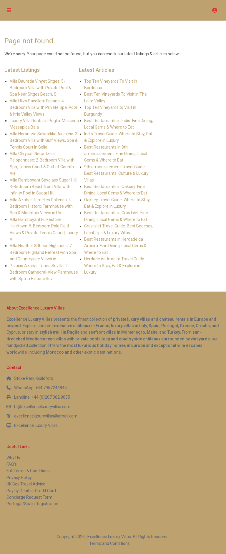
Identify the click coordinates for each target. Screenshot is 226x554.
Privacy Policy (19, 477)
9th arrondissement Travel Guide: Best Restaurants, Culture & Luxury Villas (116, 173)
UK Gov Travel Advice (25, 484)
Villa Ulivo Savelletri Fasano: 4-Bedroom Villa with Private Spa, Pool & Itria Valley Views (43, 108)
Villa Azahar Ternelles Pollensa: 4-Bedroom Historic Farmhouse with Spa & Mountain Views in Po (41, 206)
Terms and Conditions (109, 543)
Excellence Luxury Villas (36, 425)
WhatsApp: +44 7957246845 (40, 387)
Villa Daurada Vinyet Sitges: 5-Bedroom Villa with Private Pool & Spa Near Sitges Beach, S (40, 88)
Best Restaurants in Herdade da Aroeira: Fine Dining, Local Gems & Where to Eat (115, 246)
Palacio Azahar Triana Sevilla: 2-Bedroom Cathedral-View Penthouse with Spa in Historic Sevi (44, 272)
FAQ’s (11, 464)
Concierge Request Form (29, 497)
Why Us (13, 457)
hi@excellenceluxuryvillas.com (42, 406)
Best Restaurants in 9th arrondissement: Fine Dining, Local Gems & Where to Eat (115, 154)
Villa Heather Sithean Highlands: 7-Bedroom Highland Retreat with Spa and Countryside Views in (43, 252)
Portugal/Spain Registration (32, 503)
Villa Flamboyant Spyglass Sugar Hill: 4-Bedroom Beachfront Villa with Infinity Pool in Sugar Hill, (43, 187)
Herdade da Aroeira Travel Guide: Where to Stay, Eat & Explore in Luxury (114, 265)
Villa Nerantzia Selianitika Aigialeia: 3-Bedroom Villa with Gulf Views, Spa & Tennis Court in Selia (44, 140)
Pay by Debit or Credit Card (31, 490)
